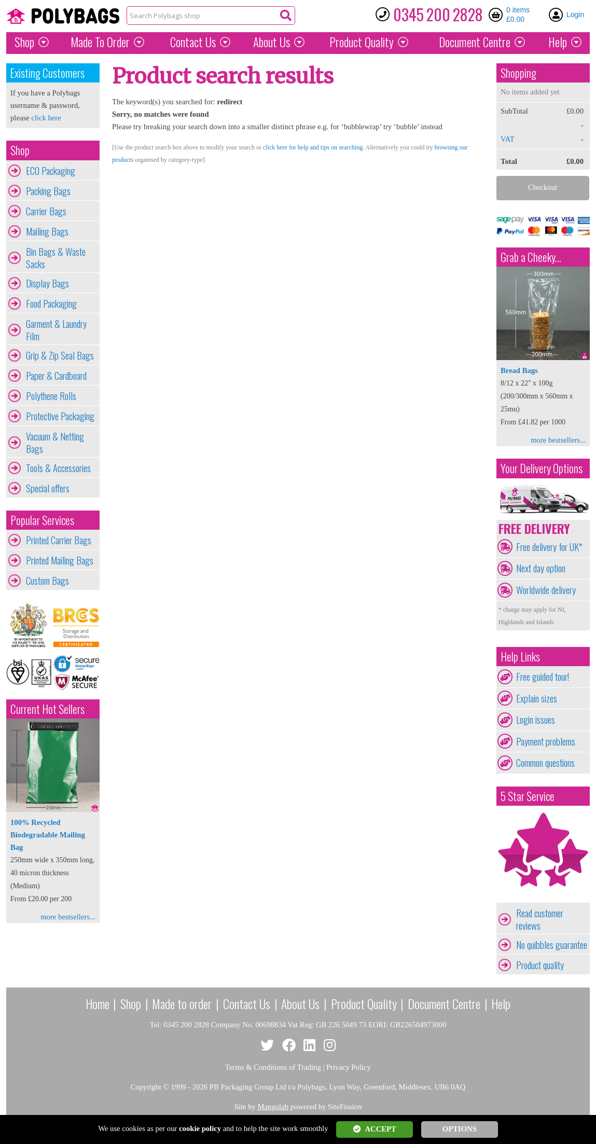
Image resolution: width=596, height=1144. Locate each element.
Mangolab (273, 1106)
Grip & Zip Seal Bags (60, 355)
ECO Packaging (50, 170)
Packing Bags (48, 191)
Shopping (518, 73)
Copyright (145, 1087)
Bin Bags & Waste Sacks (56, 257)
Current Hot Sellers (47, 709)
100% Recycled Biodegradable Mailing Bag (47, 834)
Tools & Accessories (58, 468)
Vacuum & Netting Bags (55, 442)
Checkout (542, 187)
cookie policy (200, 1128)
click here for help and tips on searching (313, 147)
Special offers (48, 488)
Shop (24, 42)
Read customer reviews (539, 919)
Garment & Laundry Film (56, 330)
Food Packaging (51, 303)
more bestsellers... (67, 917)
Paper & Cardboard (56, 375)
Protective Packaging (60, 416)
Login (575, 14)
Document (474, 42)
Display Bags (47, 283)
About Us (271, 42)
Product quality (540, 965)
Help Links (520, 657)
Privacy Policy (348, 1067)
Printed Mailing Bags (59, 560)
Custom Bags (47, 580)
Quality (361, 42)
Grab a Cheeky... (531, 257)
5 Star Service (528, 796)
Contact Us (193, 42)
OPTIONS (459, 1129)
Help (557, 42)
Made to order (182, 1003)
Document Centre (444, 1003)
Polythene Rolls (51, 396)
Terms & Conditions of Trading (273, 1067)
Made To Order (100, 42)
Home (97, 1003)
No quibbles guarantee (551, 945)
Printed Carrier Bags (58, 540)
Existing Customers (47, 73)
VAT (508, 139)
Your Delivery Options (542, 468)
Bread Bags (519, 370)
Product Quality (364, 1003)
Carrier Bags (46, 211)
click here (46, 118)
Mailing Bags (47, 231)
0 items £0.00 (518, 14)
